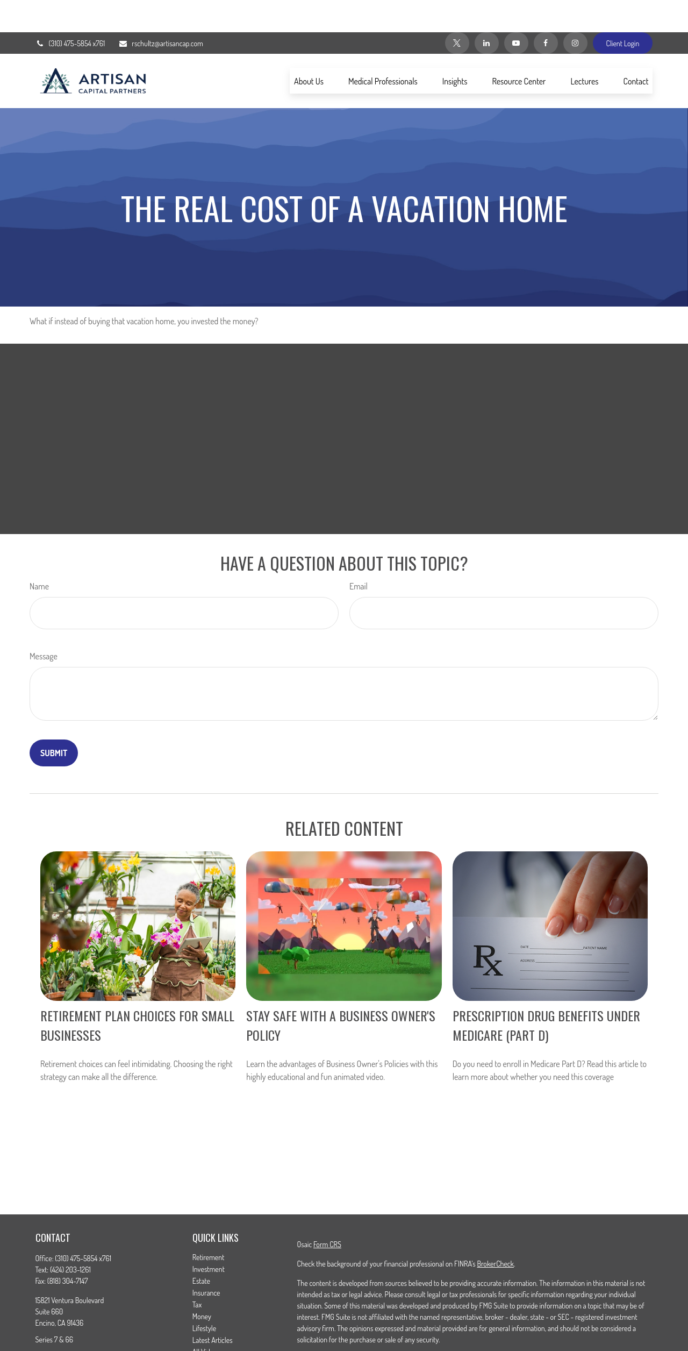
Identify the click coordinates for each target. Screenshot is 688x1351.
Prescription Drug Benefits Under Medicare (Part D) (546, 992)
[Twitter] (457, 11)
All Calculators (212, 1331)
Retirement (208, 1224)
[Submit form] (54, 720)
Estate (201, 1248)
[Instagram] (575, 11)
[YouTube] (516, 11)
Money (201, 1284)
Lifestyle (204, 1295)
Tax (197, 1272)
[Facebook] (546, 11)
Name (39, 554)
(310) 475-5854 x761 (70, 11)
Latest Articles (212, 1307)
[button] (309, 48)
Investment (208, 1236)
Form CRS (327, 1212)
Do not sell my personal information (549, 1337)
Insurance (206, 1260)
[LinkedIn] (487, 11)
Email (358, 554)
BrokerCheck (495, 1231)
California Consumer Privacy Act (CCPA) (584, 1326)
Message (44, 623)
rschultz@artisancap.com (160, 11)
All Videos (206, 1319)
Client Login (623, 11)
